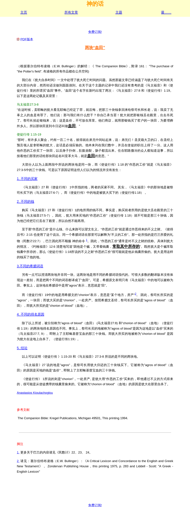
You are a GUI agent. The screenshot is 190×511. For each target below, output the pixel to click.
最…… (166, 12)
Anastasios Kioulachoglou (35, 392)
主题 (118, 12)
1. (18, 452)
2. (18, 461)
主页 (23, 12)
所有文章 (71, 12)
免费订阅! (95, 32)
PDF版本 (26, 39)
